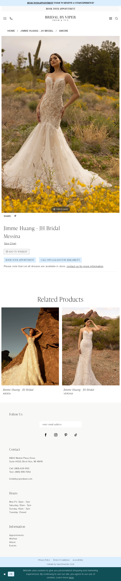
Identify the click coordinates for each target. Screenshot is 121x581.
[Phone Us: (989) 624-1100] (11, 18)
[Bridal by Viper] (60, 18)
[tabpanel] (60, 124)
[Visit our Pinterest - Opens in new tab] (66, 435)
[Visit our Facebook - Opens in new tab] (45, 435)
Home (11, 31)
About (12, 542)
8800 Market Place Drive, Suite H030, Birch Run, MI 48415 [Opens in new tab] (26, 459)
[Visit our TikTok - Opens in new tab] (75, 435)
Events (12, 545)
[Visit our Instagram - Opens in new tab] (56, 435)
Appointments (16, 535)
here (71, 577)
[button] (5, 18)
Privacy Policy (44, 560)
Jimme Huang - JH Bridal (36, 31)
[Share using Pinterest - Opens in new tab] (15, 216)
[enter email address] (60, 424)
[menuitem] (5, 18)
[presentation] (30, 346)
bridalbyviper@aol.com (20, 479)
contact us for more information (85, 266)
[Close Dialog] (4, 574)
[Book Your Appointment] (60, 8)
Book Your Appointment (20, 259)
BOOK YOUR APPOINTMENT (40, 3)
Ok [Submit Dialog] (11, 574)
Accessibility (78, 560)
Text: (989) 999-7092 (20, 472)
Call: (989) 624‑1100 (19, 468)
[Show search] (116, 18)
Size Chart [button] (10, 243)
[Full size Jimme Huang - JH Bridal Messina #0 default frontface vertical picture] (60, 124)
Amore (63, 31)
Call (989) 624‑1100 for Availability (60, 259)
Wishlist (13, 538)
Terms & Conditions (61, 560)
